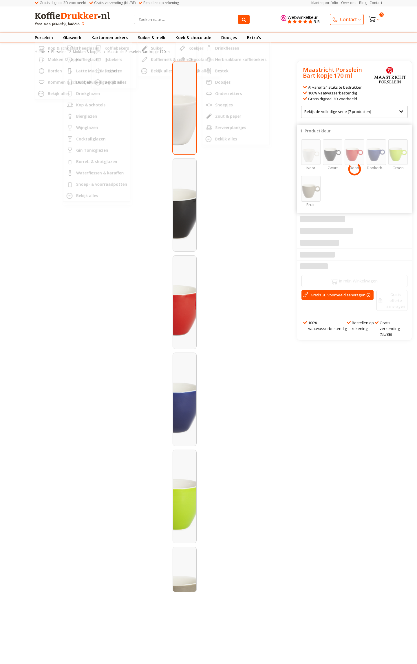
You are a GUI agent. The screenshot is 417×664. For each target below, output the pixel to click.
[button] (67, 332)
